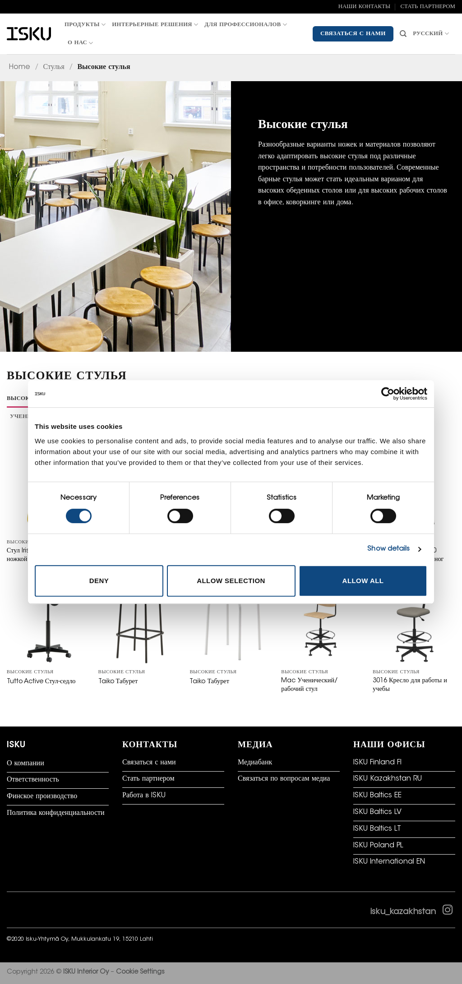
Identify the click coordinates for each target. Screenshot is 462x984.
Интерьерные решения (155, 24)
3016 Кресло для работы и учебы (410, 685)
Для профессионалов (245, 24)
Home (19, 67)
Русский (431, 33)
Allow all (363, 580)
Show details (388, 549)
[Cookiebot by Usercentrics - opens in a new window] (387, 393)
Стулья (54, 67)
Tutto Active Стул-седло (41, 681)
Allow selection (231, 580)
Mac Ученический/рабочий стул (309, 685)
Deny (99, 580)
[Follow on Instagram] (448, 912)
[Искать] (403, 33)
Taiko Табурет (118, 681)
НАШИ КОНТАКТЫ (364, 6)
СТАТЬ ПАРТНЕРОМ (427, 6)
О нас (80, 43)
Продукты (85, 24)
